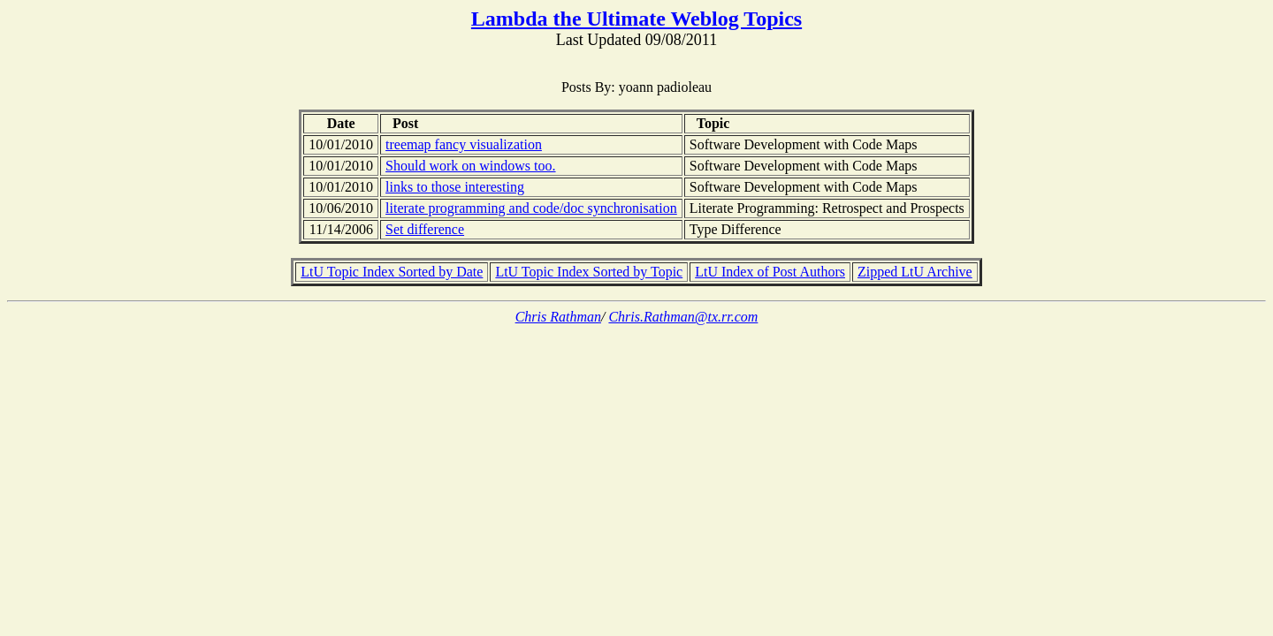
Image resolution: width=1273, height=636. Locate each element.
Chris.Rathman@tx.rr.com (683, 316)
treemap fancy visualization (463, 144)
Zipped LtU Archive (915, 271)
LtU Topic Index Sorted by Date (392, 271)
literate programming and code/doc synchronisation (531, 208)
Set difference (424, 229)
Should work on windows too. (470, 165)
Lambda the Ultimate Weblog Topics (636, 18)
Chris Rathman (558, 316)
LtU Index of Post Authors (770, 271)
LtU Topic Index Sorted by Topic (588, 271)
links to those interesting (454, 186)
